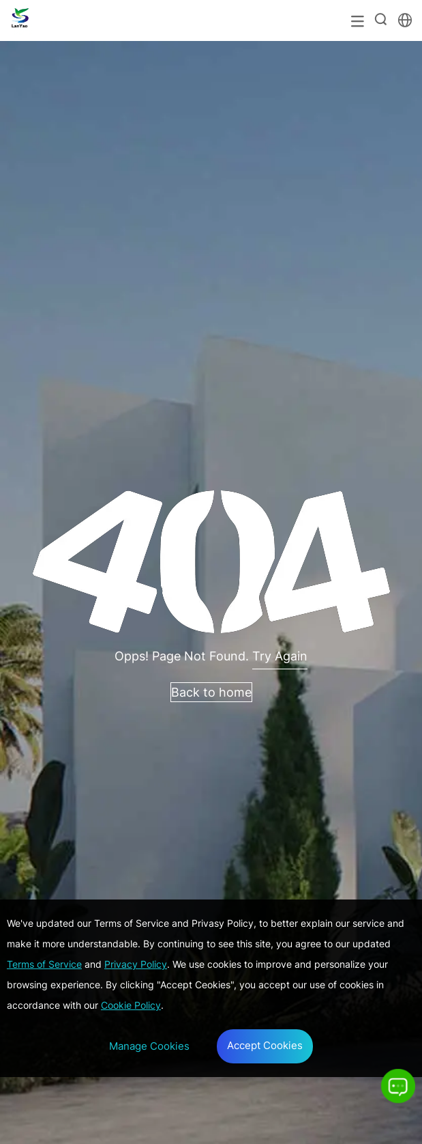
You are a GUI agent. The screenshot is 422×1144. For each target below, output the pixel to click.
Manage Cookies (149, 1046)
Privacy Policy (135, 964)
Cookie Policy (131, 1005)
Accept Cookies (265, 1045)
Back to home (211, 692)
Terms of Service (44, 964)
